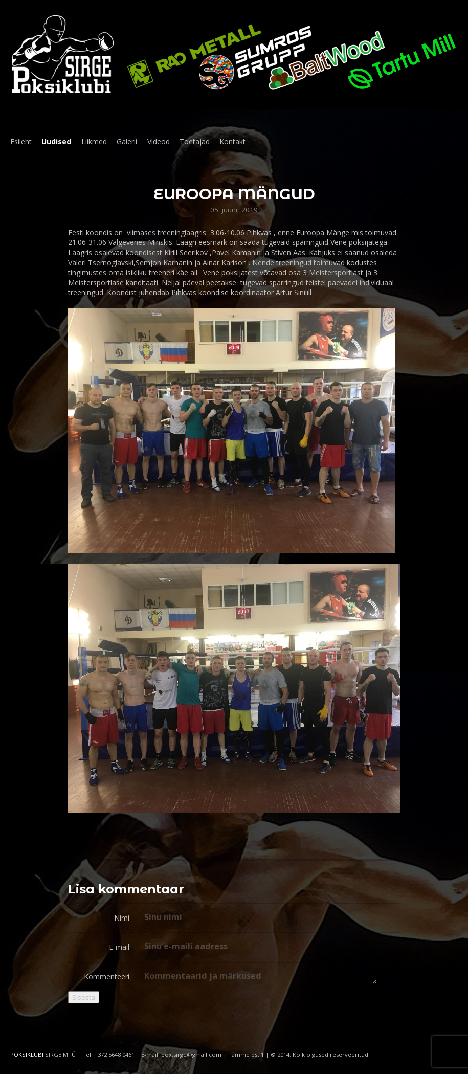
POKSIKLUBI (26, 1054)
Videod (158, 141)
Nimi (121, 918)
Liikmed (94, 141)
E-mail (119, 947)
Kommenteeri (106, 976)
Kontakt (232, 141)
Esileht (21, 141)
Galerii (127, 141)
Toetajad (195, 141)
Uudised (56, 141)
